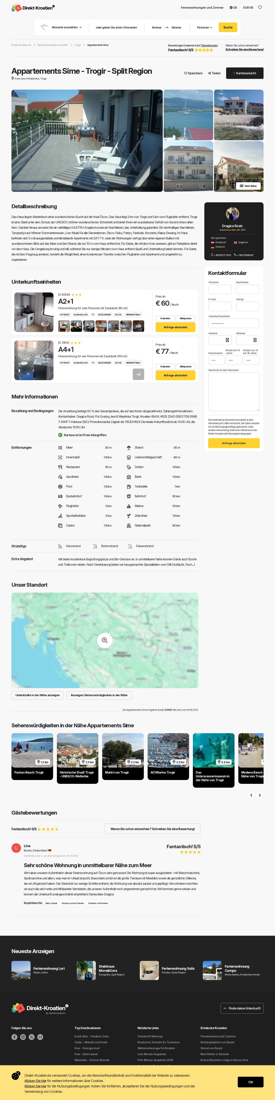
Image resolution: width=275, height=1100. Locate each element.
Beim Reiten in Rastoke (215, 1054)
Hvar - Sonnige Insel (87, 1048)
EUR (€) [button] (248, 7)
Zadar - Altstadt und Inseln (91, 1042)
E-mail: (212, 299)
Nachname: (242, 282)
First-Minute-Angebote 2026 (155, 1060)
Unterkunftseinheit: (219, 316)
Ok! (250, 1082)
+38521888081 (243, 255)
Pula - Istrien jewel (86, 1054)
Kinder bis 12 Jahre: (233, 352)
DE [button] (233, 7)
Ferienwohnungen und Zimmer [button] (202, 7)
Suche (227, 27)
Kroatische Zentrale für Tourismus (159, 1042)
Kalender (165, 318)
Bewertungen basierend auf (193, 48)
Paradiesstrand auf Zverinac (218, 1036)
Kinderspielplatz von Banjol (217, 1042)
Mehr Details (133, 314)
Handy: (240, 299)
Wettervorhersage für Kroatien (156, 1048)
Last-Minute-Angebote (152, 1054)
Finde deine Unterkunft (242, 1008)
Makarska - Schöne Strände (91, 1060)
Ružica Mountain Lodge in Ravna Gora (224, 1060)
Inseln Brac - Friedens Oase (91, 1036)
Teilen (214, 73)
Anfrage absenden (175, 327)
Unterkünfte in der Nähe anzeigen (37, 695)
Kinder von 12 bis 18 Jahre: (250, 352)
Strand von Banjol (211, 1048)
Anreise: (213, 333)
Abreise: (241, 333)
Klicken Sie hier (35, 1081)
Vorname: (214, 282)
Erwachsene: (216, 352)
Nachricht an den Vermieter (224, 370)
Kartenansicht (245, 73)
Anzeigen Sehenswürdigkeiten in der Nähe (99, 695)
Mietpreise (185, 318)
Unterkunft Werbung (150, 1036)
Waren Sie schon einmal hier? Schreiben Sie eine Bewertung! (153, 829)
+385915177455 (221, 255)
